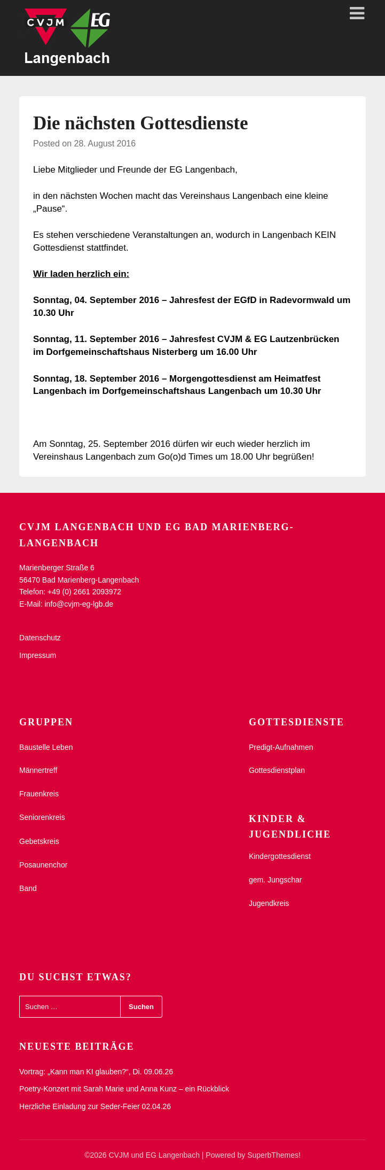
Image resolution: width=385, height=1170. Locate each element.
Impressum (37, 655)
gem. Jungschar (275, 879)
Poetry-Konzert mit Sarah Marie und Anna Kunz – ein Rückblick (124, 1088)
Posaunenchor (43, 865)
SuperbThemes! (274, 1155)
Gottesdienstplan (277, 770)
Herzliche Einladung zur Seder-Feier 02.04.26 (95, 1106)
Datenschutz (40, 637)
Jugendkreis (269, 903)
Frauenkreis (39, 793)
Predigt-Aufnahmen (281, 747)
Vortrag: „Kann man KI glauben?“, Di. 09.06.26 (96, 1071)
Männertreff (38, 770)
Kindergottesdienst (280, 856)
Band (28, 888)
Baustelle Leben (46, 747)
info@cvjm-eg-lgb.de (79, 604)
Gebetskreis (39, 841)
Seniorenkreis (42, 817)
